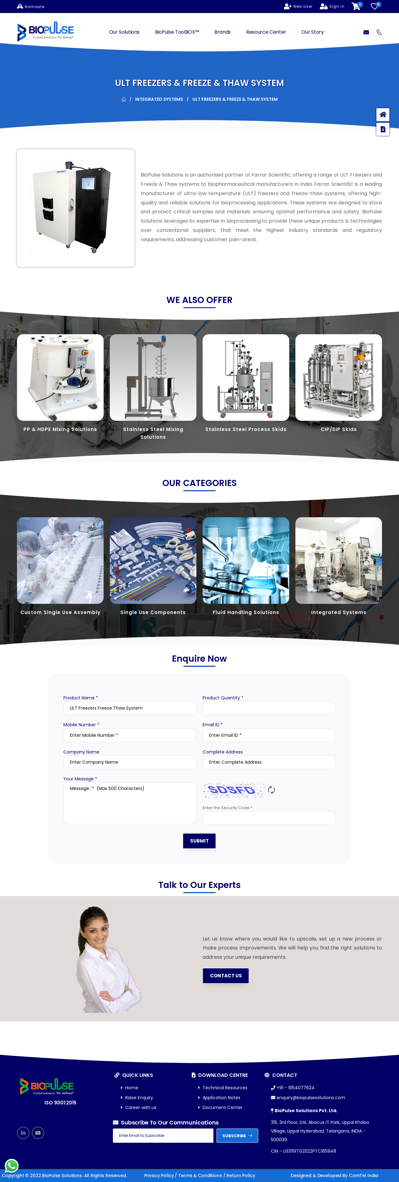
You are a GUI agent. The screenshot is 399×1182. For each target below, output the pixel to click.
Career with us (139, 1107)
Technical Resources (222, 1087)
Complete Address (223, 752)
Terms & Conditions (200, 1175)
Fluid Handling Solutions (246, 612)
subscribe (237, 1136)
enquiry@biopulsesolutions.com (308, 1097)
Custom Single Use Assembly (60, 612)
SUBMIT (199, 841)
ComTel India (363, 1175)
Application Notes (219, 1097)
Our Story (313, 32)
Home (129, 1087)
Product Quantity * (223, 698)
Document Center (220, 1107)
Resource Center (266, 32)
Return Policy (240, 1175)
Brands (222, 32)
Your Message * (80, 779)
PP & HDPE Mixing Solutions (60, 429)
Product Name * (80, 698)
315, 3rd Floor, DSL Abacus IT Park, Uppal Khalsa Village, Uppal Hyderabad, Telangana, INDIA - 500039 (320, 1131)
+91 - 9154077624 (293, 1087)
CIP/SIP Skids (339, 429)
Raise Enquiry (137, 1097)
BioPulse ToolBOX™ (177, 32)
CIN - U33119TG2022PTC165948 (303, 1151)
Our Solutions (124, 32)
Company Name (81, 752)
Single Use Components (153, 612)
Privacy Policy (159, 1175)
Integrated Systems (159, 99)
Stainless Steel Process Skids (246, 429)
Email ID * (213, 725)
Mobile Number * (81, 725)
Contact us (226, 975)
